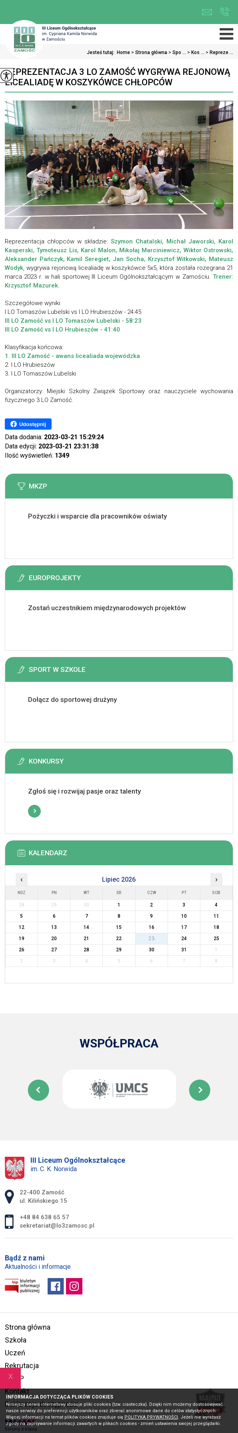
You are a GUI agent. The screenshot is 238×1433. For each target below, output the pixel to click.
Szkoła (15, 1340)
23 (151, 938)
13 (54, 927)
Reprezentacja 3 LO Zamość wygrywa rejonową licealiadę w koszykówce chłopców (117, 77)
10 (184, 916)
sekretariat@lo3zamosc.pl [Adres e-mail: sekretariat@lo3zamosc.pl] (57, 1225)
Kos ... (195, 52)
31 (184, 950)
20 (54, 938)
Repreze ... (218, 52)
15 (119, 927)
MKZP (14, 1378)
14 (86, 927)
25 (216, 938)
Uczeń (15, 1353)
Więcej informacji (34, 536)
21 (86, 938)
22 (119, 938)
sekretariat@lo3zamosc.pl (207, 12)
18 (216, 927)
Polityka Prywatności (151, 1417)
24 (184, 938)
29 (119, 950)
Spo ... (176, 52)
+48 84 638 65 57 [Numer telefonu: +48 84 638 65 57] (44, 1217)
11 (216, 916)
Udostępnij (28, 424)
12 (21, 927)
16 (151, 927)
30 (151, 950)
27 (54, 950)
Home (123, 52)
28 (86, 950)
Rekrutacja (22, 1365)
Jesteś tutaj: (102, 52)
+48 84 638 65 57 (224, 11)
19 (21, 938)
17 (184, 927)
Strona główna (148, 52)
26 (21, 950)
